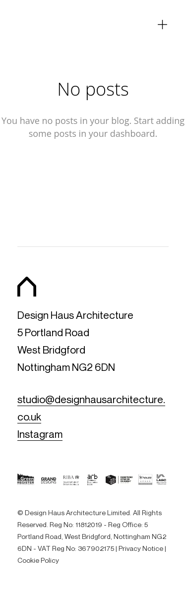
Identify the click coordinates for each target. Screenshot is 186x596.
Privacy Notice (141, 548)
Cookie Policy (38, 560)
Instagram (39, 434)
